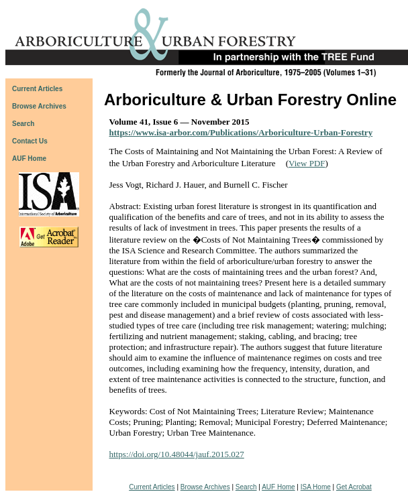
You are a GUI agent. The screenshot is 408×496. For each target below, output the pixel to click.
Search (246, 487)
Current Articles (151, 487)
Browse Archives (205, 487)
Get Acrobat (354, 487)
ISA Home (316, 487)
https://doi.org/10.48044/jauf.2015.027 (176, 454)
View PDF (307, 163)
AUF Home (29, 158)
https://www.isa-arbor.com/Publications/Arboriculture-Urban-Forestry (241, 132)
